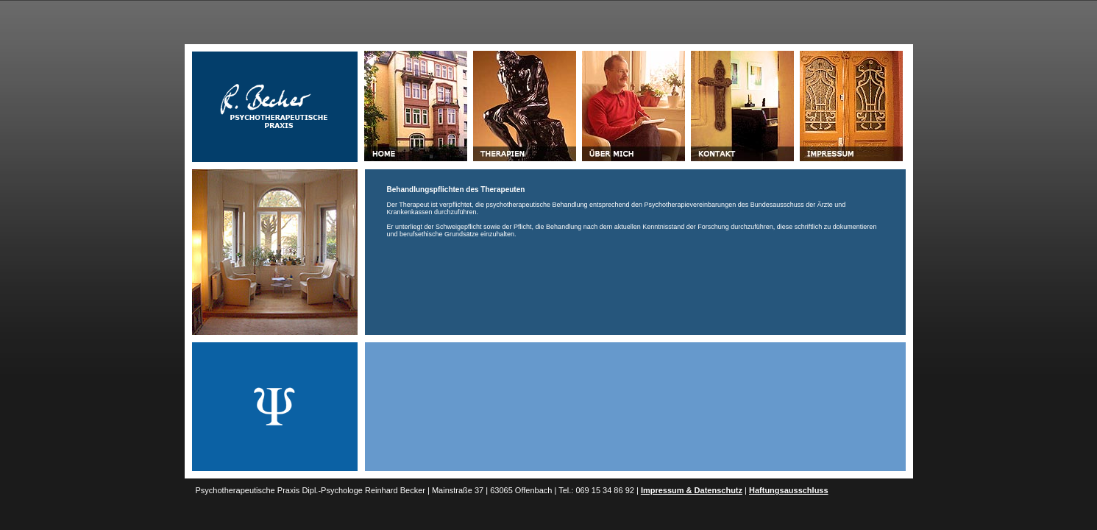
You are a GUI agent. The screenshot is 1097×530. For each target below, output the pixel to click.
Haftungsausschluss (788, 490)
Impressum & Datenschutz (691, 490)
